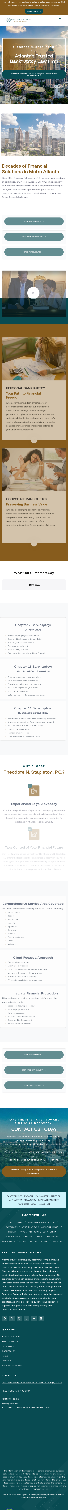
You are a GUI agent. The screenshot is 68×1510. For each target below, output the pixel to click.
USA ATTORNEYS (49, 1232)
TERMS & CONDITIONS (11, 1337)
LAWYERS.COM (11, 1227)
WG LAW (33, 1241)
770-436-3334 (22, 1390)
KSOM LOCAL (27, 1237)
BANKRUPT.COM (9, 1241)
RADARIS (45, 1241)
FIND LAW (12, 1232)
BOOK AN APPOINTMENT (12, 1365)
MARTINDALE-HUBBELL (50, 1227)
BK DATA (22, 1241)
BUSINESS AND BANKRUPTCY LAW (41, 1222)
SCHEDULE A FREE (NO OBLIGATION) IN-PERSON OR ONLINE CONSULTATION (34, 74)
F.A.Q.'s (5, 1356)
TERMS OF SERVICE (10, 1341)
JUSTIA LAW (57, 1241)
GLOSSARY (6, 1361)
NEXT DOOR (34, 1232)
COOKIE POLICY (34, 11)
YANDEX (40, 1237)
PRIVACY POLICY (8, 1346)
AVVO (22, 1232)
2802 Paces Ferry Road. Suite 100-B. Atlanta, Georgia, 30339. (32, 1382)
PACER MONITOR (54, 1237)
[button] (2, 593)
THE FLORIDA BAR (16, 1222)
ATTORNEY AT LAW (29, 1227)
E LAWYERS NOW (11, 1237)
